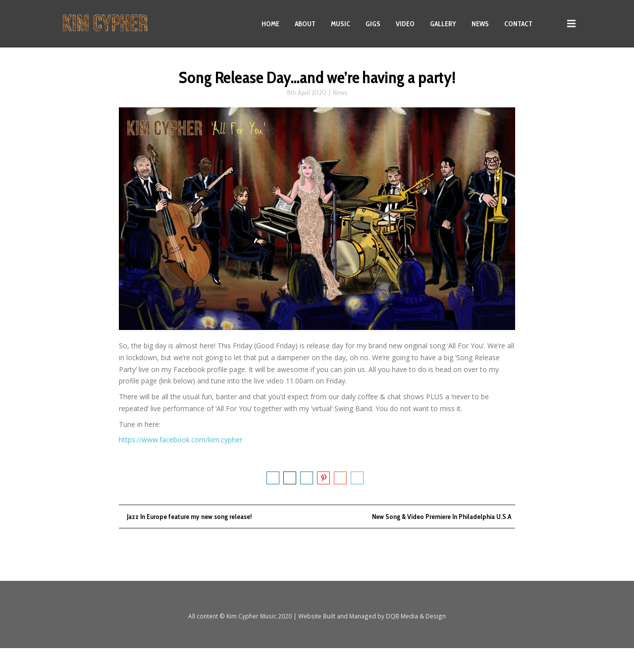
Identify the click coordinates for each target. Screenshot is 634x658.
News (340, 100)
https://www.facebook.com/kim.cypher (180, 448)
